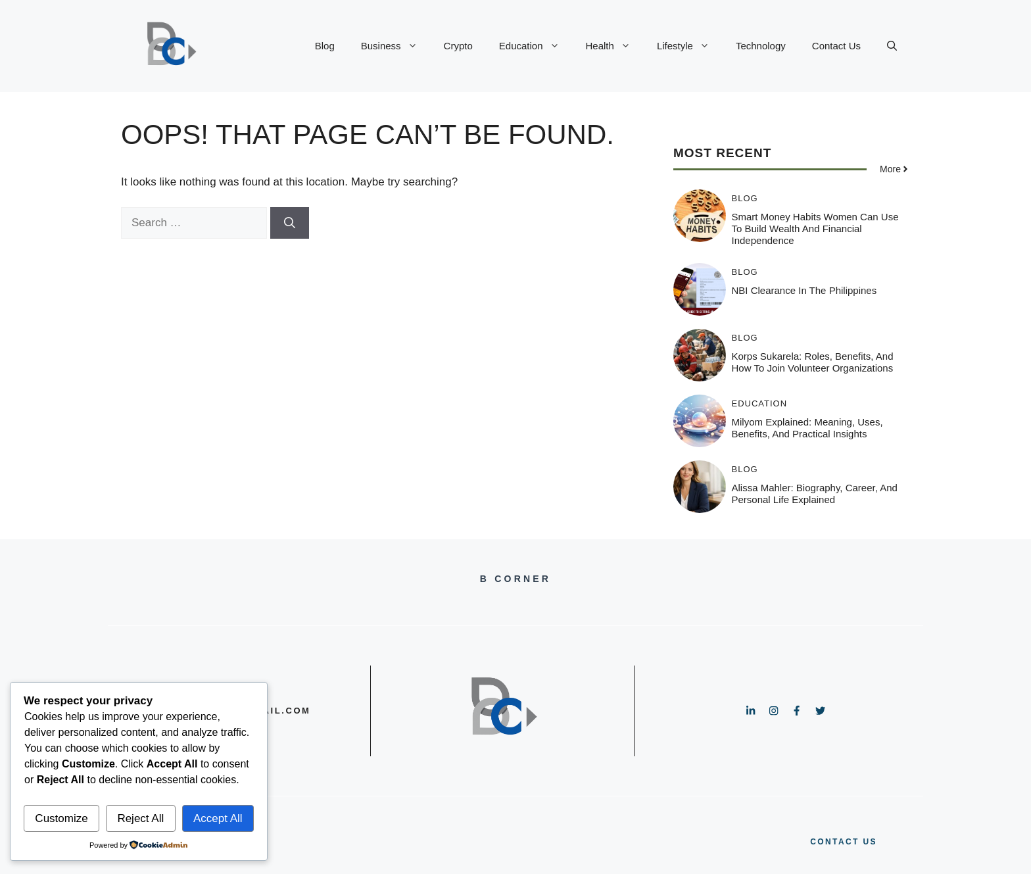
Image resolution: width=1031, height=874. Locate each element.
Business (396, 46)
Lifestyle (690, 46)
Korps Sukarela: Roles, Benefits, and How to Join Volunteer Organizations (813, 362)
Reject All (140, 818)
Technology (761, 45)
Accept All (218, 818)
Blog (325, 45)
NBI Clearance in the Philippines (804, 290)
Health (615, 46)
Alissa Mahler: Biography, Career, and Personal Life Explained (815, 493)
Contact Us (836, 45)
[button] (892, 46)
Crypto (458, 45)
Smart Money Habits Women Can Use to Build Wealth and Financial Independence (815, 228)
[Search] (289, 223)
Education (536, 46)
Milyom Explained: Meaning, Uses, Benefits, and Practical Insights (807, 427)
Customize (61, 818)
